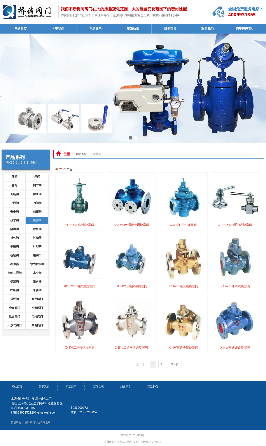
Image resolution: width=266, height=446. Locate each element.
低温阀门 (14, 316)
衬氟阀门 (37, 307)
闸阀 (37, 176)
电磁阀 (14, 246)
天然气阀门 (14, 325)
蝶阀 (14, 185)
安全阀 (14, 211)
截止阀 (37, 194)
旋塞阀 (37, 220)
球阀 (14, 176)
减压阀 (37, 211)
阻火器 (37, 281)
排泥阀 (14, 299)
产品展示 (95, 28)
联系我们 (207, 28)
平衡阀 (37, 290)
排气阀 (14, 237)
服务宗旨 (170, 28)
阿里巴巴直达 (245, 28)
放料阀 (37, 229)
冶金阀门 (14, 307)
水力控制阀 (37, 264)
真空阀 (37, 273)
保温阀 (14, 281)
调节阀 (37, 185)
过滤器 (37, 237)
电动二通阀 (14, 273)
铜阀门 (37, 255)
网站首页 (20, 28)
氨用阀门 (37, 299)
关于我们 (58, 28)
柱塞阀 (14, 255)
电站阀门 (37, 316)
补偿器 (14, 264)
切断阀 (14, 194)
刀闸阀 (37, 203)
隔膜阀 (14, 229)
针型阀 (37, 246)
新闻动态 (133, 28)
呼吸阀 (14, 290)
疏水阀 (14, 220)
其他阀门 (37, 325)
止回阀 (14, 203)
